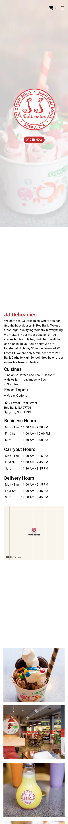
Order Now (34, 139)
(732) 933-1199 (17, 412)
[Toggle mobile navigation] (63, 8)
